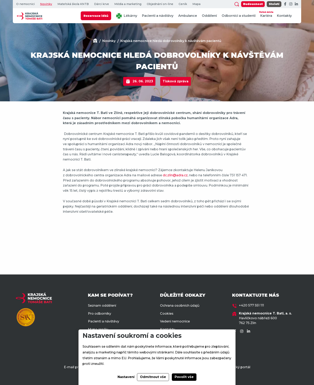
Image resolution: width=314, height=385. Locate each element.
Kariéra (266, 14)
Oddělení (209, 16)
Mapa (196, 4)
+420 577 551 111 (251, 305)
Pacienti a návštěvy (157, 16)
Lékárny (126, 16)
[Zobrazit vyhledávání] (236, 4)
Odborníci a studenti (239, 16)
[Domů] (95, 41)
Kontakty (284, 16)
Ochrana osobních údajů (179, 305)
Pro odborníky (99, 313)
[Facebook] (285, 4)
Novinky (46, 4)
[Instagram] (291, 4)
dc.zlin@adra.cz (175, 175)
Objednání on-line (160, 4)
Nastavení (126, 377)
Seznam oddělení (102, 305)
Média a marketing (127, 4)
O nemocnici (25, 4)
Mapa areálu (98, 329)
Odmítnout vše (153, 377)
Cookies (166, 313)
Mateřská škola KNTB (73, 4)
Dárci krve (101, 4)
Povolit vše (184, 377)
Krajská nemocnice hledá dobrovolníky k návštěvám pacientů (170, 41)
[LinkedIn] (296, 4)
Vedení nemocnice (175, 321)
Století (274, 4)
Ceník (183, 4)
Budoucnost (253, 4)
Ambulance (187, 16)
